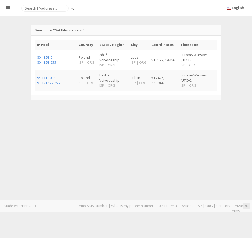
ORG (209, 205)
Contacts (223, 205)
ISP (199, 205)
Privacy (239, 205)
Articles (188, 205)
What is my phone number (132, 205)
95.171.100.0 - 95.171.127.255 (48, 80)
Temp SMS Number (92, 205)
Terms (235, 210)
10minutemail (167, 205)
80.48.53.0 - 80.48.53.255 (46, 60)
